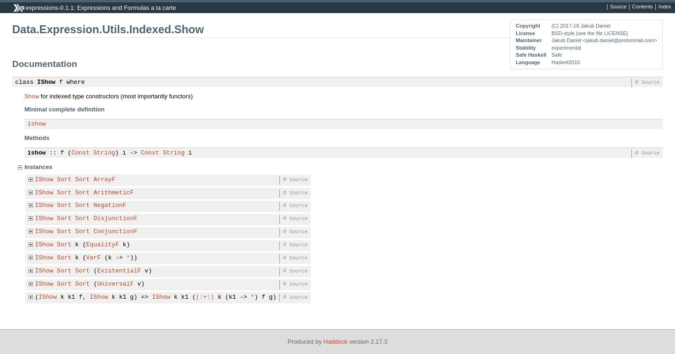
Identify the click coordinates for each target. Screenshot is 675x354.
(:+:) (205, 297)
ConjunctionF (115, 232)
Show (31, 96)
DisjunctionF (115, 218)
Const (80, 153)
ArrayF (104, 180)
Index (665, 7)
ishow (37, 124)
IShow (46, 82)
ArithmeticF (113, 193)
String (104, 153)
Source (618, 7)
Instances (38, 166)
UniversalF (115, 284)
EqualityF (102, 245)
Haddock (335, 341)
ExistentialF (119, 271)
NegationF (109, 205)
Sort (64, 180)
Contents (642, 7)
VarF (93, 258)
